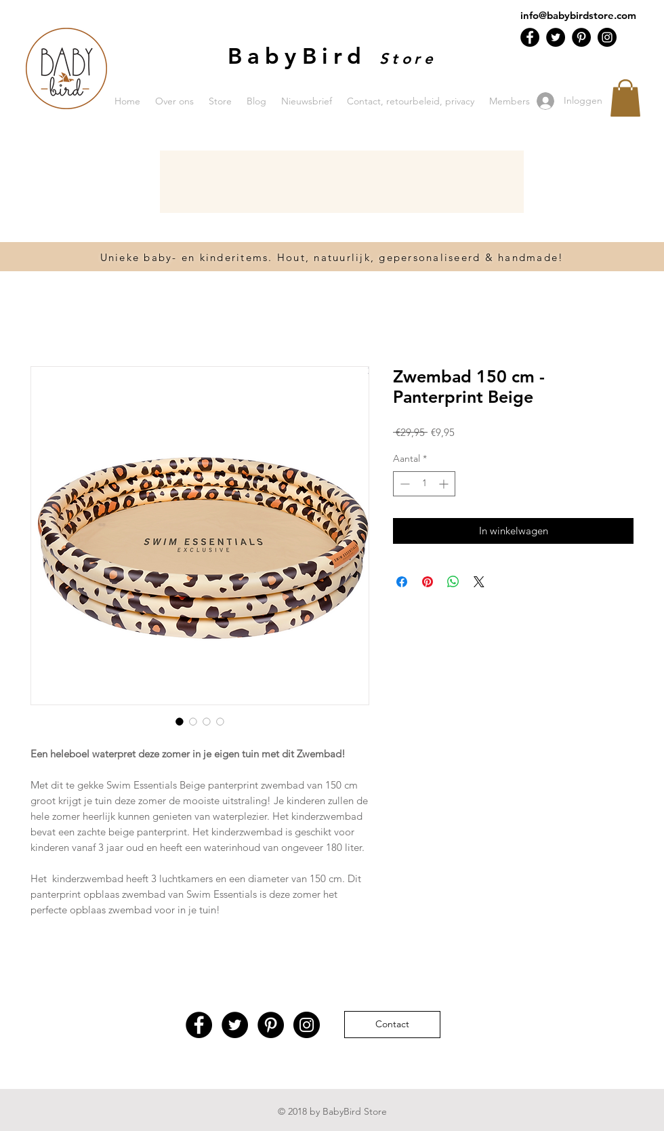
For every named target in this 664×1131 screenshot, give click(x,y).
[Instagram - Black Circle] (607, 37)
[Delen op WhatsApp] (453, 582)
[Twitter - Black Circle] (555, 37)
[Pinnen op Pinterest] (427, 582)
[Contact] (392, 1024)
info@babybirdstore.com (578, 15)
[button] (625, 98)
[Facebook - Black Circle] (529, 37)
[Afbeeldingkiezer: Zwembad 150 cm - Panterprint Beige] (179, 721)
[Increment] (444, 484)
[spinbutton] (424, 484)
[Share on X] (479, 582)
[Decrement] (403, 484)
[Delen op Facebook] (402, 582)
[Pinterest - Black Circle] (581, 37)
